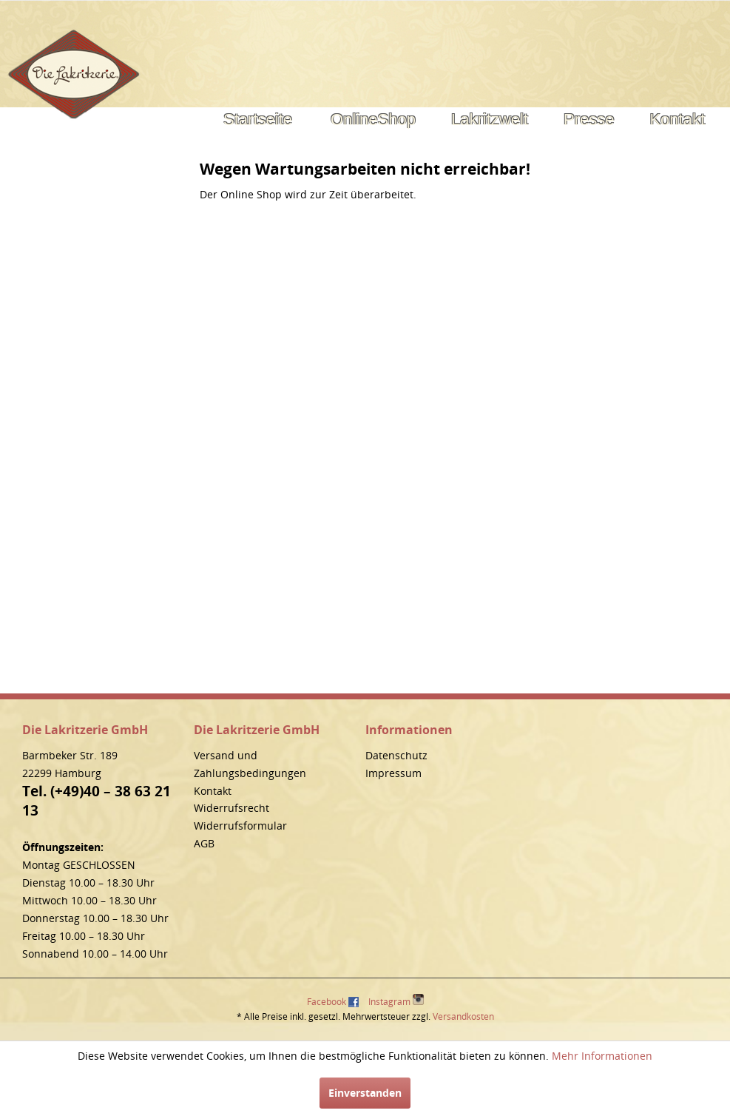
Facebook (326, 1001)
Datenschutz (396, 755)
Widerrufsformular (240, 825)
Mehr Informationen (602, 1056)
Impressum (393, 773)
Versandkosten (463, 1016)
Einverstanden (365, 1093)
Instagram (396, 1001)
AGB (204, 843)
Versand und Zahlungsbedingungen (250, 764)
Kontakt (212, 791)
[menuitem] (258, 119)
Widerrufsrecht (231, 808)
